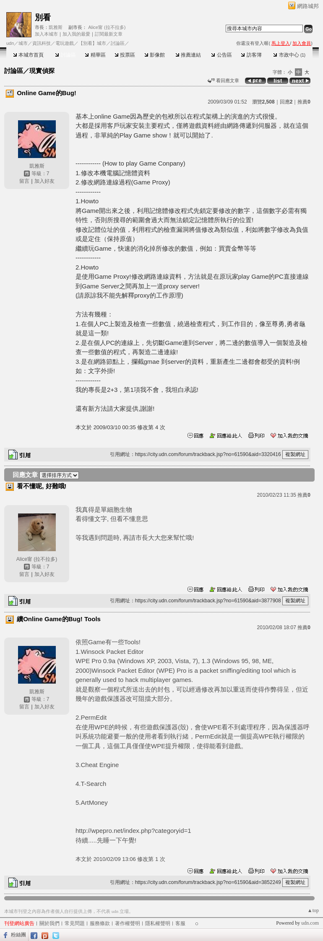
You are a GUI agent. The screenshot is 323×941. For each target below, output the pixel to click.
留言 (24, 181)
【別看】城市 (92, 43)
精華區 (95, 55)
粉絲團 (18, 935)
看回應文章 (223, 80)
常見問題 (75, 923)
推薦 (303, 102)
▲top (313, 910)
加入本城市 (46, 33)
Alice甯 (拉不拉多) (106, 27)
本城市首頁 (28, 55)
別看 (43, 17)
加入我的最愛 (76, 33)
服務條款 (100, 923)
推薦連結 (188, 55)
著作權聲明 (127, 923)
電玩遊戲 (64, 43)
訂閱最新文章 (108, 33)
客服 (180, 923)
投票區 (125, 55)
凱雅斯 (56, 27)
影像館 (154, 55)
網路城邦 (308, 6)
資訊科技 (41, 43)
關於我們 (49, 923)
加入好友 (44, 181)
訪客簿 (251, 55)
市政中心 (289, 55)
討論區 (65, 55)
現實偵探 (42, 70)
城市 (23, 43)
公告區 (221, 55)
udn (10, 43)
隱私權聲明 (157, 923)
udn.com (310, 923)
